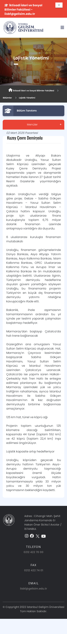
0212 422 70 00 (33, 552)
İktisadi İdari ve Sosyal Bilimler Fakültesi (31, 90)
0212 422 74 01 (33, 570)
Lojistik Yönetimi (27, 97)
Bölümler (7, 97)
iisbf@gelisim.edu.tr (33, 588)
